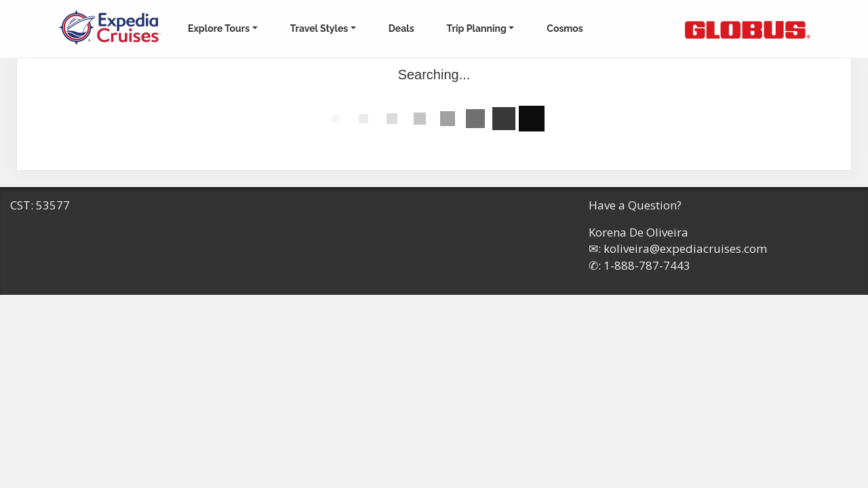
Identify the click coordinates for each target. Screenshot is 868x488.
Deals (401, 28)
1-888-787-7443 (647, 265)
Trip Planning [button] (477, 28)
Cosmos (565, 28)
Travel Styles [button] (319, 28)
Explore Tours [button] (219, 28)
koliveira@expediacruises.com (685, 248)
